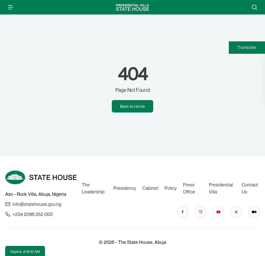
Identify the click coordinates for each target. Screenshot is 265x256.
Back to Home (132, 106)
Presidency (124, 188)
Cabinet (150, 188)
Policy (171, 188)
